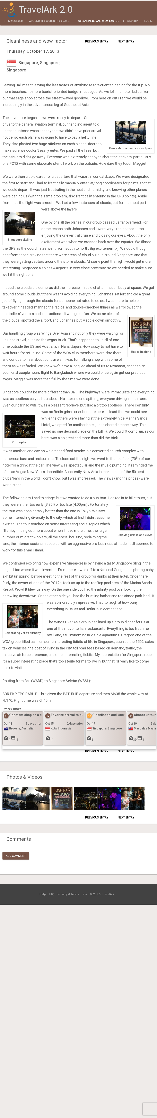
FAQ (51, 894)
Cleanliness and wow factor (98, 20)
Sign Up (132, 20)
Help (43, 894)
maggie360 (15, 20)
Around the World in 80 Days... (50, 20)
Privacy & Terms (68, 894)
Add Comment (16, 855)
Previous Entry (96, 41)
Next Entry (126, 41)
